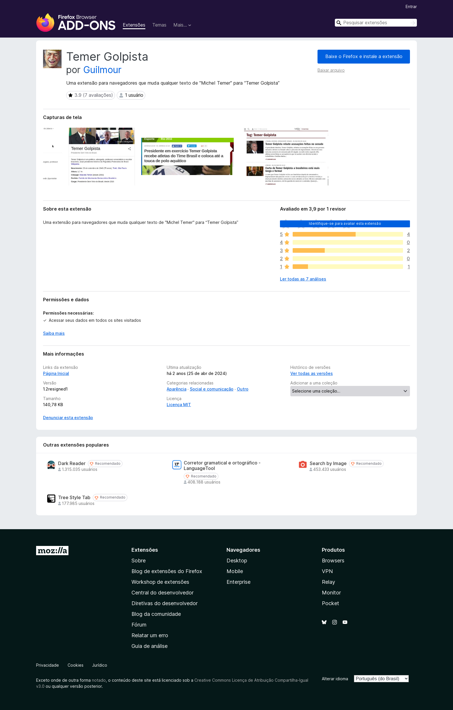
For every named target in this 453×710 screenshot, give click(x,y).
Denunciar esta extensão (68, 417)
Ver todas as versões (311, 373)
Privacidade (47, 665)
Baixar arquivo (331, 70)
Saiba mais (54, 333)
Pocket (330, 603)
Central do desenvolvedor (162, 593)
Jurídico (99, 665)
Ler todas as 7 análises (303, 278)
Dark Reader (72, 463)
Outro (242, 388)
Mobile (234, 571)
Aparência (176, 388)
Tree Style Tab (74, 497)
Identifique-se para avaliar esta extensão (345, 223)
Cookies (75, 665)
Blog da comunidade (156, 614)
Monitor (331, 593)
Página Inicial (56, 373)
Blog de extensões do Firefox (166, 571)
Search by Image (328, 463)
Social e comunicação (211, 388)
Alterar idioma (335, 678)
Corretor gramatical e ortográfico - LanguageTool (222, 465)
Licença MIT (179, 404)
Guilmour (102, 69)
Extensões (134, 25)
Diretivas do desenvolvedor (164, 603)
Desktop (236, 560)
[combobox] (376, 23)
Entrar (411, 6)
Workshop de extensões (160, 582)
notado (99, 680)
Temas (159, 25)
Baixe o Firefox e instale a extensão (363, 56)
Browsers (333, 560)
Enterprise (238, 582)
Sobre (138, 560)
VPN (327, 571)
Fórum (138, 625)
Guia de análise (149, 646)
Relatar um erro (149, 635)
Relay (328, 582)
